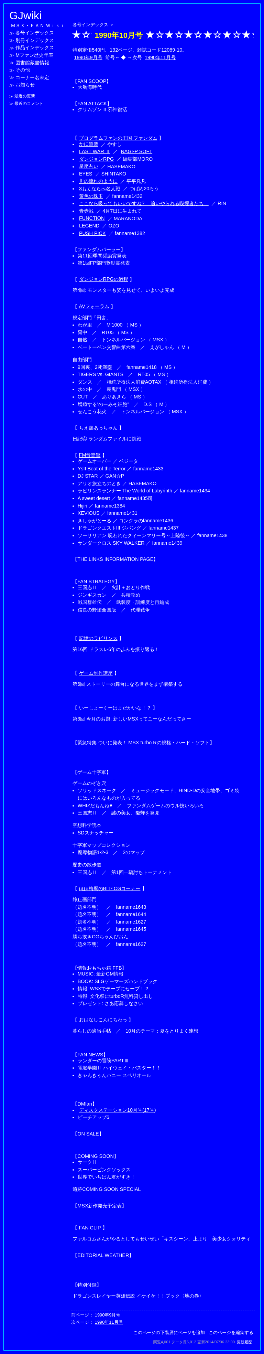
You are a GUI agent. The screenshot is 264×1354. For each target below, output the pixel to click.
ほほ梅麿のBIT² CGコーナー (110, 888)
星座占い (88, 166)
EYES (85, 174)
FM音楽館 (90, 455)
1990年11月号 (160, 57)
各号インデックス (34, 33)
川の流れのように (98, 181)
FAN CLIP (90, 1227)
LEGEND (89, 225)
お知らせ (25, 85)
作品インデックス (34, 48)
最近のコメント (28, 104)
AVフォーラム (94, 306)
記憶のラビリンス (98, 638)
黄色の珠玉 (91, 196)
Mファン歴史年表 (34, 55)
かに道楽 (88, 144)
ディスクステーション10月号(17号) (117, 1110)
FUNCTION (91, 218)
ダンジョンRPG (96, 159)
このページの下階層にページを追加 (169, 1332)
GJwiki (25, 15)
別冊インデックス (34, 40)
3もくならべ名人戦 (99, 188)
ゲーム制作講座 (96, 673)
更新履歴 (244, 1342)
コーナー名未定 (32, 77)
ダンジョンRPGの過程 (103, 279)
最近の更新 (24, 96)
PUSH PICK (92, 233)
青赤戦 (86, 211)
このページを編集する (231, 1332)
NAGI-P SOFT (136, 151)
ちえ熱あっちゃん (98, 427)
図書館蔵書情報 (32, 62)
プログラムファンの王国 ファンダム (118, 138)
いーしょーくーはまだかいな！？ (115, 708)
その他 (22, 70)
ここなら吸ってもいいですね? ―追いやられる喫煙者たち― (144, 203)
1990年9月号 (88, 57)
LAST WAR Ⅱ (94, 151)
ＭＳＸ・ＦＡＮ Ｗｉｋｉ (38, 25)
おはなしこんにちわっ (103, 1020)
